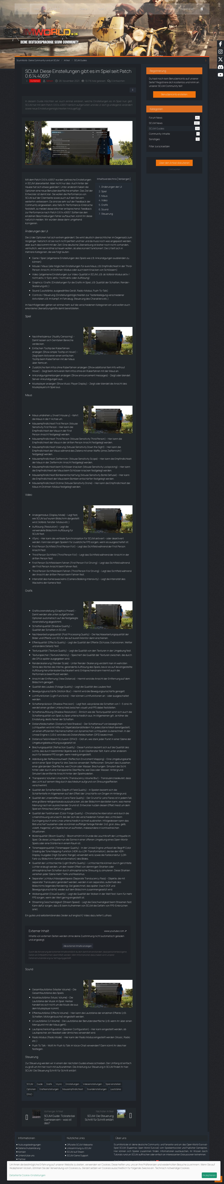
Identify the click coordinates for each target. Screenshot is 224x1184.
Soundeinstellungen (97, 1089)
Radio (80, 290)
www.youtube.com (114, 931)
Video (104, 200)
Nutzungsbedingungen (29, 1144)
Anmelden (170, 9)
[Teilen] (133, 90)
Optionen (31, 1089)
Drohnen (58, 269)
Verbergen (124, 179)
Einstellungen (72, 1083)
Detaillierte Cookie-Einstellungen (27, 1175)
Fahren (65, 562)
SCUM (30, 1083)
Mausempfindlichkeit (72, 1089)
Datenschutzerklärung (29, 1148)
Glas (92, 769)
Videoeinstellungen (92, 1083)
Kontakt (22, 1151)
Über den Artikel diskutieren (174, 162)
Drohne (60, 483)
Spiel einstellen (113, 1083)
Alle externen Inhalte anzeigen (78, 945)
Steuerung (107, 213)
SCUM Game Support (77, 1155)
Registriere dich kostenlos (170, 82)
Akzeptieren (209, 1175)
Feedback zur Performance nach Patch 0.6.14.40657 (58, 210)
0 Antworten (118, 80)
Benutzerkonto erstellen (174, 94)
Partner (22, 1159)
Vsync (59, 1083)
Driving (93, 562)
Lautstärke (115, 1089)
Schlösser (66, 466)
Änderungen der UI (111, 186)
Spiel (103, 191)
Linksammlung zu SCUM (79, 1148)
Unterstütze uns (26, 1155)
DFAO (29, 1094)
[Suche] (201, 9)
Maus (104, 195)
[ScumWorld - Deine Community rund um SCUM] (112, 35)
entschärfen (86, 478)
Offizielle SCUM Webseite (80, 1144)
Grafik (104, 204)
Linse (60, 820)
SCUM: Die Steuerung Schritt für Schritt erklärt (50, 1070)
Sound (104, 209)
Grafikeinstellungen (49, 1089)
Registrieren (187, 9)
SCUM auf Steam (75, 1151)
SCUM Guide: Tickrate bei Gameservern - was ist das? (59, 1119)
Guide (40, 1083)
